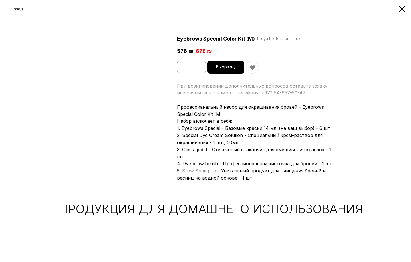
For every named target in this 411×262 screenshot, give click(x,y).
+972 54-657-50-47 (282, 93)
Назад (17, 8)
